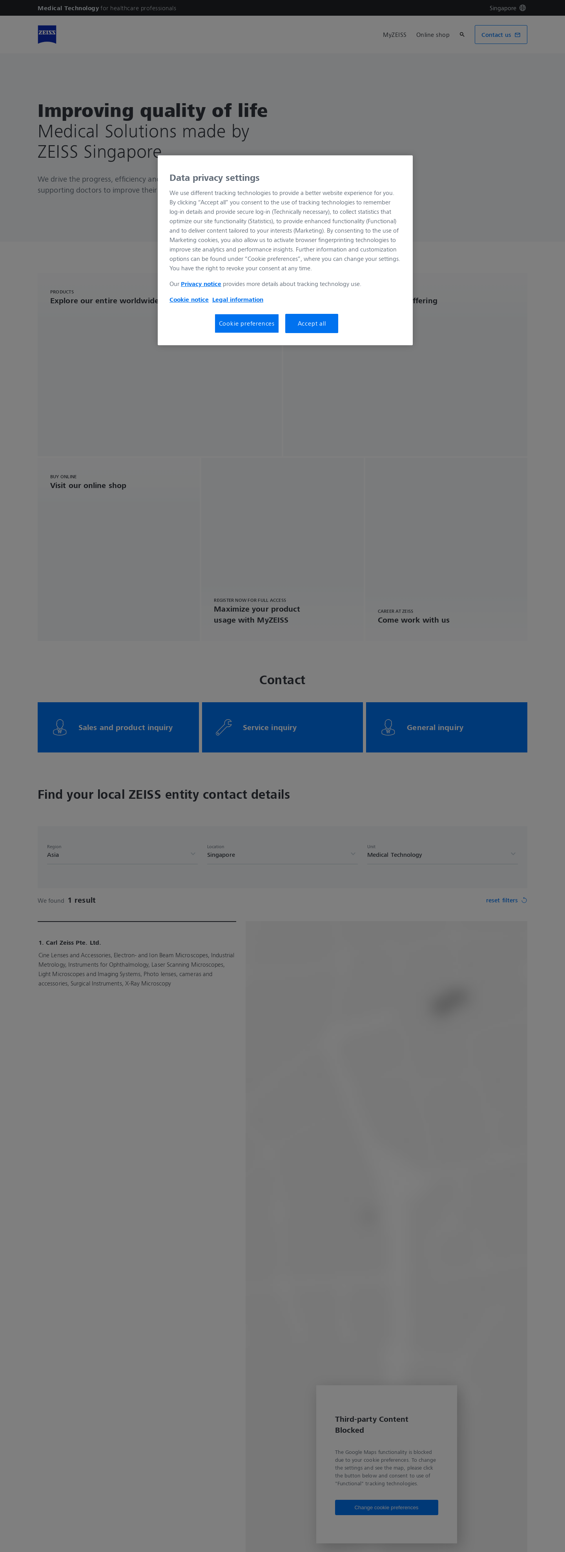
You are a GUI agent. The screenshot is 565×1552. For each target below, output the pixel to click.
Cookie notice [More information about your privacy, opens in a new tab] (189, 299)
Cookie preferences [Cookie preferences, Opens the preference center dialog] (247, 323)
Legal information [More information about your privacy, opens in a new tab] (237, 299)
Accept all (312, 323)
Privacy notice (201, 283)
